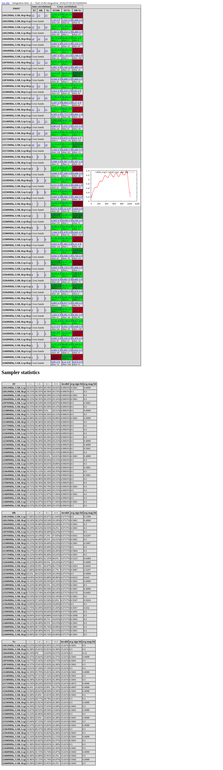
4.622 (75, 120)
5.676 (75, 291)
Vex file (6, 3)
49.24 (65, 14)
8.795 (54, 96)
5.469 (75, 196)
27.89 (65, 26)
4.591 (75, 314)
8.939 (75, 155)
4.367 (75, 108)
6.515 (65, 355)
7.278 (54, 291)
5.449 (75, 20)
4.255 (65, 43)
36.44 (65, 96)
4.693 (54, 196)
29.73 (65, 143)
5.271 (75, 261)
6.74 (53, 261)
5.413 (54, 90)
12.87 (54, 249)
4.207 (54, 102)
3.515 (75, 126)
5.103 (75, 26)
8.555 (54, 108)
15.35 (54, 49)
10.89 (65, 220)
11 (33, 109)
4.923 (54, 137)
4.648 (75, 326)
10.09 (65, 291)
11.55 (54, 143)
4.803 (54, 302)
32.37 (65, 261)
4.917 (65, 302)
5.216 (65, 338)
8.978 (75, 132)
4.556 (75, 191)
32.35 (65, 49)
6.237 (75, 285)
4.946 (75, 173)
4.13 (53, 326)
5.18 (53, 20)
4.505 (54, 114)
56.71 (65, 155)
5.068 (75, 267)
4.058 (65, 149)
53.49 (65, 61)
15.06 (54, 14)
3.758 (75, 255)
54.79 (65, 226)
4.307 (75, 161)
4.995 (54, 338)
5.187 (75, 167)
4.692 (54, 255)
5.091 (65, 350)
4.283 (75, 149)
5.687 (54, 55)
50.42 (65, 37)
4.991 (75, 114)
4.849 (54, 173)
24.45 (65, 167)
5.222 (65, 20)
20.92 (65, 308)
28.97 (65, 120)
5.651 (75, 73)
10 (33, 133)
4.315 (75, 308)
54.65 (65, 297)
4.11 (64, 361)
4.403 (54, 220)
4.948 (65, 255)
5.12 (64, 208)
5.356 (54, 149)
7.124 (54, 308)
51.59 (65, 84)
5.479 (65, 232)
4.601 (75, 232)
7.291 (54, 120)
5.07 (75, 179)
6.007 (65, 161)
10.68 (54, 273)
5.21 (75, 244)
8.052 (54, 61)
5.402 (65, 244)
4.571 (54, 208)
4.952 (54, 244)
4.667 (75, 49)
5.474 (75, 338)
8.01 (75, 37)
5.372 (65, 126)
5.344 (54, 232)
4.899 (75, 185)
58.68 (65, 202)
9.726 (54, 238)
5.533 (65, 90)
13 (33, 62)
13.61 (54, 84)
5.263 (54, 314)
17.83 (54, 179)
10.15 (75, 84)
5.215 (54, 355)
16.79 (54, 37)
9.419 (54, 191)
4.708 (75, 238)
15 (33, 15)
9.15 (75, 226)
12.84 (54, 132)
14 (33, 38)
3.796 (75, 55)
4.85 (53, 361)
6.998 (54, 161)
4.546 (75, 220)
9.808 (65, 79)
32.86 (65, 214)
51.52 (65, 249)
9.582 (65, 196)
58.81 (65, 108)
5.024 (75, 208)
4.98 (53, 126)
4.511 (54, 185)
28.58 (65, 285)
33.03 (65, 191)
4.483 (54, 43)
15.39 (54, 297)
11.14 (65, 55)
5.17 (75, 102)
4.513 (54, 279)
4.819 (65, 137)
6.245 (75, 249)
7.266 (65, 173)
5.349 (75, 302)
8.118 (65, 267)
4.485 (75, 67)
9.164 (75, 344)
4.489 (75, 31)
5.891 (54, 67)
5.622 (75, 350)
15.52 (65, 332)
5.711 (75, 214)
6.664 (65, 102)
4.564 (54, 79)
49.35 (65, 132)
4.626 (75, 332)
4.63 (75, 137)
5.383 (54, 31)
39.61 (65, 73)
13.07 (54, 167)
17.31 (54, 320)
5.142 (65, 67)
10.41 (54, 155)
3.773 (65, 114)
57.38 (65, 179)
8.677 (75, 320)
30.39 (65, 238)
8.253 (65, 31)
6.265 (54, 285)
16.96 (54, 226)
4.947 (75, 14)
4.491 (75, 355)
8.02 (53, 332)
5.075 (75, 61)
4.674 (75, 361)
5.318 (75, 43)
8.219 (65, 185)
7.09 (75, 273)
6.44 (53, 214)
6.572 (75, 143)
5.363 (75, 202)
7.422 (75, 297)
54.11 (65, 273)
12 (33, 86)
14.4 (53, 73)
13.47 (54, 26)
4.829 (54, 267)
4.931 (65, 326)
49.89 (65, 344)
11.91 (54, 344)
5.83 (75, 90)
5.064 (75, 79)
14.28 (54, 202)
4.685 (75, 96)
